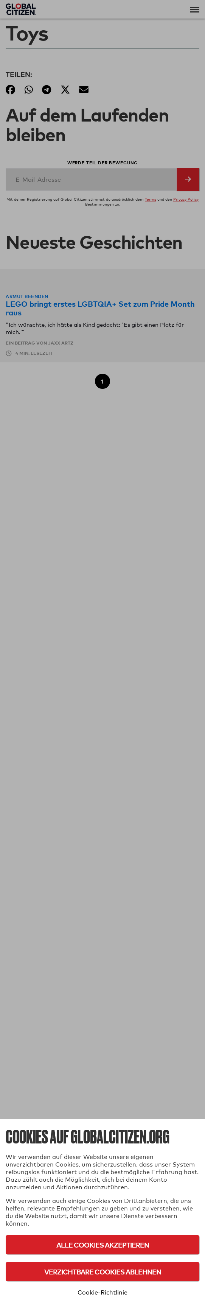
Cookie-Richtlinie (102, 1292)
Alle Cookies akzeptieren (102, 1244)
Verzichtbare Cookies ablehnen (102, 1271)
